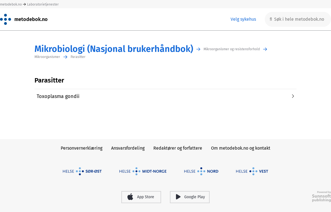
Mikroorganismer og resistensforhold (232, 49)
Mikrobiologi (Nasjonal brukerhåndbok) (113, 49)
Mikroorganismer (47, 57)
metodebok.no (11, 4)
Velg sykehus (243, 19)
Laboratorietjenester (43, 4)
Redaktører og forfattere (177, 148)
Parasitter (78, 57)
